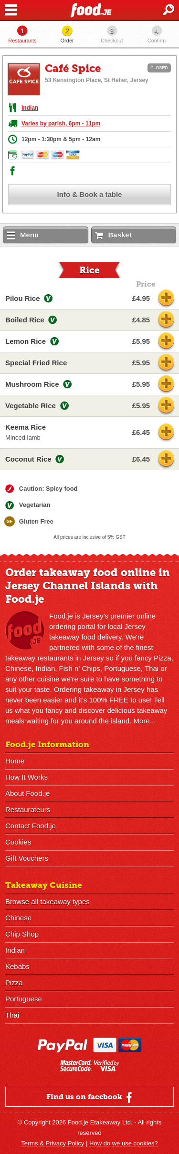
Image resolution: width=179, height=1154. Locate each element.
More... (144, 721)
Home (14, 761)
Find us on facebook (90, 1097)
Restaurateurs (27, 809)
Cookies (18, 842)
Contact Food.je (30, 826)
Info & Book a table (89, 194)
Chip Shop (22, 934)
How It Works (26, 777)
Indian (29, 107)
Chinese (18, 918)
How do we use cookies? (123, 1143)
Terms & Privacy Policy (52, 1143)
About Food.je (27, 793)
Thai (12, 1015)
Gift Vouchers (26, 858)
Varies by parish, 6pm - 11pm (60, 123)
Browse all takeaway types (47, 901)
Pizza (14, 983)
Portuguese (23, 999)
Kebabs (17, 966)
